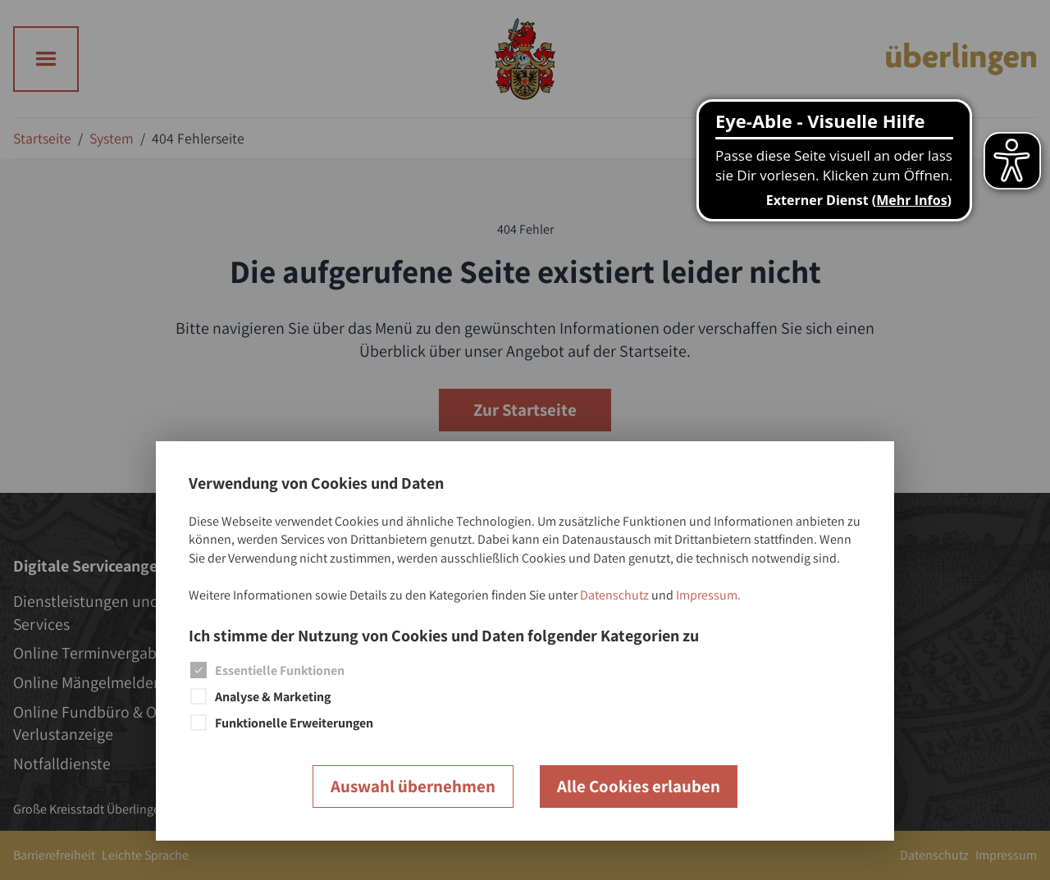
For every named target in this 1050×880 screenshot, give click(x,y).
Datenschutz (614, 595)
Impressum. (708, 595)
